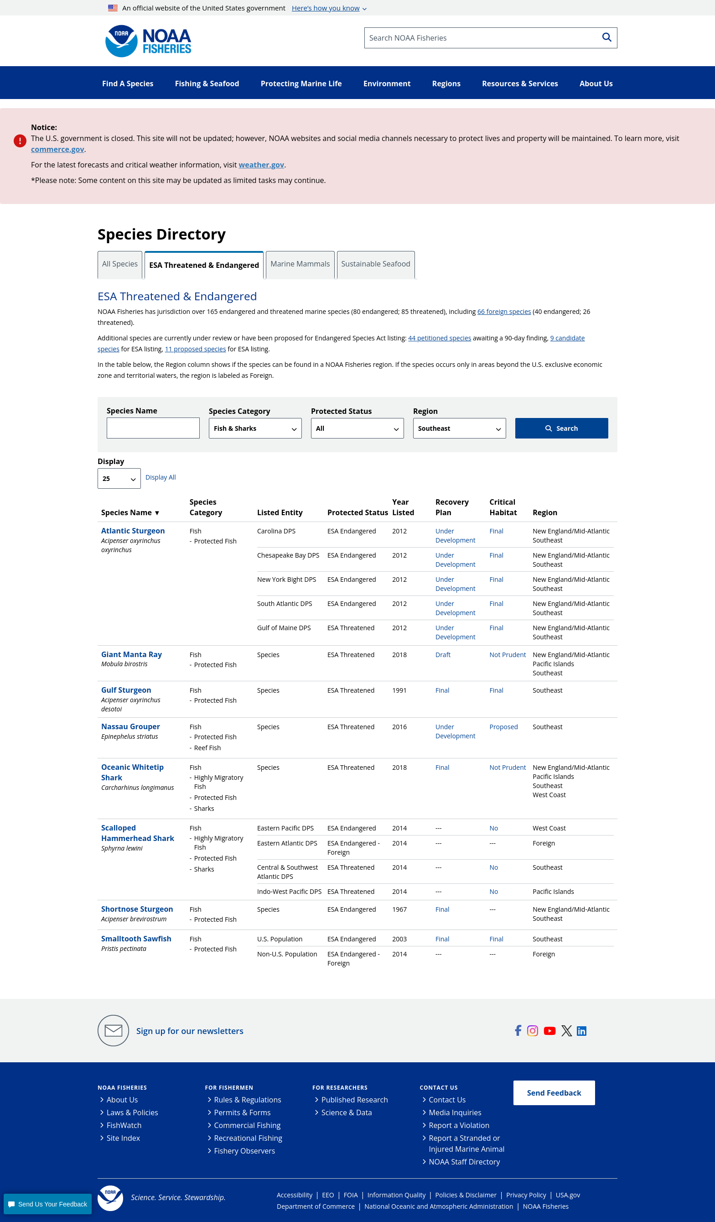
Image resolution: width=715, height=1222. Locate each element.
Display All (160, 477)
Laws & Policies (132, 1112)
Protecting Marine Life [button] (301, 83)
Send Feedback (554, 1093)
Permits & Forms (242, 1112)
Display (111, 461)
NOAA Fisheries (122, 1087)
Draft (443, 654)
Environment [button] (387, 83)
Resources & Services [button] (520, 83)
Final (496, 531)
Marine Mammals (300, 264)
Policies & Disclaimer (466, 1195)
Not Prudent (507, 654)
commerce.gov (57, 149)
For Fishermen (229, 1087)
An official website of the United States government (234, 7)
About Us (122, 1100)
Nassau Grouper (130, 726)
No (493, 828)
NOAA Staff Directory (464, 1162)
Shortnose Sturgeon (137, 909)
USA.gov (568, 1195)
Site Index (123, 1138)
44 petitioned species (439, 338)
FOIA (351, 1195)
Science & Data (346, 1112)
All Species (120, 264)
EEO (328, 1195)
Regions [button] (446, 83)
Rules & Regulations (247, 1100)
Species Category (239, 411)
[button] (47, 1204)
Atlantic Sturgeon (133, 531)
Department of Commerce (316, 1206)
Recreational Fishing (248, 1138)
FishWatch (124, 1125)
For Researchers (340, 1087)
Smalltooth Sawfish (136, 939)
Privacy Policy (526, 1195)
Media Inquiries (455, 1112)
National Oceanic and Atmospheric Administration (438, 1206)
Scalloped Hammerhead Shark (137, 833)
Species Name (132, 410)
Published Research (354, 1100)
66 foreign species (504, 311)
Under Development (455, 535)
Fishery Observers (244, 1151)
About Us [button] (596, 83)
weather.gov (262, 165)
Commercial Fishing (247, 1125)
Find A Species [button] (128, 83)
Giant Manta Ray (131, 654)
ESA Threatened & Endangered (204, 265)
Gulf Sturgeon (126, 690)
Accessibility (294, 1195)
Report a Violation (459, 1125)
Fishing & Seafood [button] (207, 83)
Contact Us (439, 1087)
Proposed (503, 726)
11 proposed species (195, 349)
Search (561, 428)
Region (425, 411)
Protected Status (341, 411)
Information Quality (397, 1195)
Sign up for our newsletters (190, 1030)
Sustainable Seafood (376, 264)
